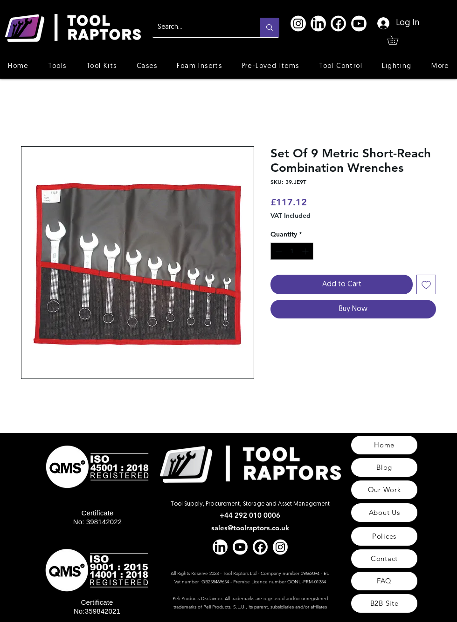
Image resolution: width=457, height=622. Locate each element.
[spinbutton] (292, 251)
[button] (397, 40)
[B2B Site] (384, 603)
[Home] (384, 445)
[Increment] (306, 251)
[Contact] (384, 558)
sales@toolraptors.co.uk (250, 527)
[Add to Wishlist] (426, 284)
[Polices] (384, 536)
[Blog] (384, 467)
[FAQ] (384, 581)
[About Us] (384, 512)
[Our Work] (384, 489)
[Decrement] (278, 251)
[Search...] (199, 27)
